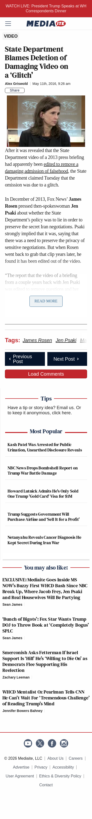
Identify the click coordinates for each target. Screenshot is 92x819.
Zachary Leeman (16, 677)
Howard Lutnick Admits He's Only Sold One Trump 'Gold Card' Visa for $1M (43, 493)
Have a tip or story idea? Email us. (41, 407)
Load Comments (46, 374)
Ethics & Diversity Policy (60, 776)
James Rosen (37, 340)
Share (15, 90)
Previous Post (20, 359)
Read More (46, 301)
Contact (46, 785)
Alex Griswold (16, 84)
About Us (55, 758)
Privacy (41, 767)
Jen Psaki (66, 340)
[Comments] (27, 90)
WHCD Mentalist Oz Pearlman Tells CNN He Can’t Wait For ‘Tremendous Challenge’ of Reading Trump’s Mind (46, 697)
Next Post (66, 359)
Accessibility (63, 767)
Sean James (12, 604)
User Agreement (20, 776)
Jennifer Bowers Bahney (22, 711)
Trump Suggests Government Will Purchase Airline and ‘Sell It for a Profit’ (43, 517)
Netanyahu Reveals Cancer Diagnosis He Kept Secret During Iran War (44, 540)
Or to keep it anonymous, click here (44, 410)
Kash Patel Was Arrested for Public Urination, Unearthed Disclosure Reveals (45, 447)
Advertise (21, 767)
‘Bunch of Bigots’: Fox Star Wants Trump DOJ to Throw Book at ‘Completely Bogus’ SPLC (45, 625)
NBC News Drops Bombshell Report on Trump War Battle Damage (43, 470)
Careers (76, 758)
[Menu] (11, 23)
